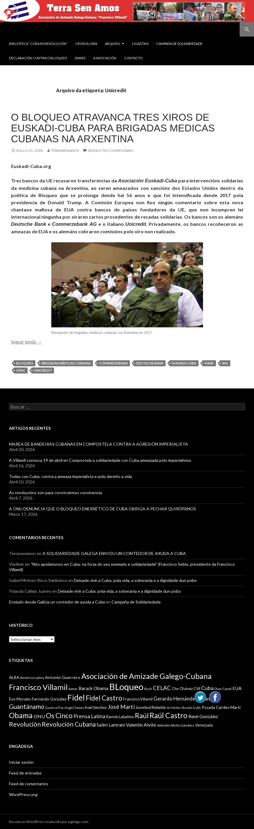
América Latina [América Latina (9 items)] (32, 677)
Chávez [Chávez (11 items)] (186, 688)
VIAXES (80, 58)
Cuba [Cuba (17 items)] (207, 688)
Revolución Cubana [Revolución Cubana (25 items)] (69, 724)
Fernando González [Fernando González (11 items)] (49, 699)
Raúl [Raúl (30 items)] (142, 715)
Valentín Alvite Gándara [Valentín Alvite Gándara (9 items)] (175, 725)
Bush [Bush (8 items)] (148, 689)
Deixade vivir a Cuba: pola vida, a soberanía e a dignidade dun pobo (135, 580)
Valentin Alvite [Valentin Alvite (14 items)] (141, 724)
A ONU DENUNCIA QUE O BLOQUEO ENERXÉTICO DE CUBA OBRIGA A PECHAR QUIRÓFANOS (102, 508)
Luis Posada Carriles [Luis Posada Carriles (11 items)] (211, 707)
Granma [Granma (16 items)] (208, 698)
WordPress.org (23, 794)
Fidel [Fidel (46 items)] (76, 697)
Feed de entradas (25, 772)
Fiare (209, 363)
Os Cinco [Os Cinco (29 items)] (59, 716)
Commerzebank (113, 363)
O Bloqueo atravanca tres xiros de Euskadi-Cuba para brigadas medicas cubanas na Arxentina (113, 128)
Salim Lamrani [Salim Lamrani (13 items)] (111, 724)
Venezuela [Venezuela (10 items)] (204, 725)
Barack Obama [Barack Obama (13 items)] (93, 688)
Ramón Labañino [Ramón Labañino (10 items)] (120, 716)
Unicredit (43, 370)
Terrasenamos (65, 150)
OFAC (20, 370)
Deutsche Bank (149, 363)
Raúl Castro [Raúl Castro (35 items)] (168, 715)
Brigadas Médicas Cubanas (66, 363)
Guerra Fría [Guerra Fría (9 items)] (54, 707)
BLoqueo (24, 363)
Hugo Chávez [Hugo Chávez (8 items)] (74, 708)
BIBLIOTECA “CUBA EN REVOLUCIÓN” (38, 44)
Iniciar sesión (21, 762)
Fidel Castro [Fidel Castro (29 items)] (104, 698)
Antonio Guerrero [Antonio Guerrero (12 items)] (62, 677)
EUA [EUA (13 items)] (236, 688)
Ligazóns (140, 44)
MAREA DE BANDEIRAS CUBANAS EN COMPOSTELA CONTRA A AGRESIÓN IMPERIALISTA (98, 444)
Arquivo (112, 44)
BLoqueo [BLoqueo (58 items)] (126, 686)
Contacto (133, 58)
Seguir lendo (26, 341)
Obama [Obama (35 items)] (21, 715)
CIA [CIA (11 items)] (197, 688)
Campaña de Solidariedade (179, 44)
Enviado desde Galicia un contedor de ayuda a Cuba (57, 601)
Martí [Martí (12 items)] (235, 707)
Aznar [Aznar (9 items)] (73, 688)
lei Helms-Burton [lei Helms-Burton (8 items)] (180, 708)
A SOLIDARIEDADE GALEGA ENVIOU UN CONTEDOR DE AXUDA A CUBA (114, 553)
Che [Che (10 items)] (175, 688)
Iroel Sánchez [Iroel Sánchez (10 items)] (96, 707)
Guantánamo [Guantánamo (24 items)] (26, 706)
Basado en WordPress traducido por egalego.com (48, 821)
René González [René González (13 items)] (203, 716)
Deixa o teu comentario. (111, 150)
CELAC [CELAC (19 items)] (162, 688)
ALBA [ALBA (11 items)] (14, 677)
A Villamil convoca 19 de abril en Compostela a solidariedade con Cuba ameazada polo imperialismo (100, 460)
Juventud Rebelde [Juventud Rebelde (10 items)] (151, 707)
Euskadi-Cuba (184, 363)
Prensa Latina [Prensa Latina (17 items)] (89, 716)
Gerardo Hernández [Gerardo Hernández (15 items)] (176, 698)
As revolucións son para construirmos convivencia (55, 492)
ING (225, 363)
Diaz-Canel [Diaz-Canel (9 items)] (223, 688)
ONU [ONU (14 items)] (39, 716)
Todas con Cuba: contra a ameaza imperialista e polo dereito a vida (70, 476)
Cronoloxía (86, 44)
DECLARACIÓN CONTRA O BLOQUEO (38, 58)
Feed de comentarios (28, 783)
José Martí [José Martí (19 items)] (121, 707)
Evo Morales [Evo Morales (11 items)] (20, 699)
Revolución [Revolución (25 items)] (25, 724)
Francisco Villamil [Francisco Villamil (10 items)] (138, 699)
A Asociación (104, 58)
